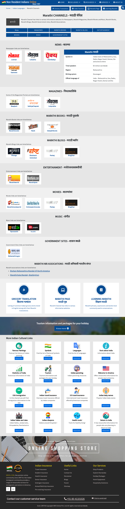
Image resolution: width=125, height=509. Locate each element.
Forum (66, 483)
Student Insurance (41, 473)
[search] (123, 8)
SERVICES (103, 2)
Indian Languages (19, 8)
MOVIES (16, 35)
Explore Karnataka (99, 473)
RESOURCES (89, 2)
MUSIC (38, 35)
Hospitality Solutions (100, 483)
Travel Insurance (41, 469)
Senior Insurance (41, 479)
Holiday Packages (99, 476)
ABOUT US (117, 2)
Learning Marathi (110, 9)
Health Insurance (41, 476)
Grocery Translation (60, 9)
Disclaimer (68, 476)
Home (8, 8)
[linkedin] (13, 489)
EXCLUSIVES (73, 2)
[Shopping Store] (62, 449)
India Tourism (78, 9)
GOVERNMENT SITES (60, 35)
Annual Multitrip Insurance (44, 486)
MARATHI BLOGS (82, 30)
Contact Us (68, 473)
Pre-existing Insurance (43, 490)
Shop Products (98, 469)
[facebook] (8, 489)
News (17, 30)
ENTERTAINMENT (103, 30)
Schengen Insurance (42, 483)
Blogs (66, 479)
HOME (61, 2)
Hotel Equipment (99, 479)
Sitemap (67, 486)
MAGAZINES (38, 30)
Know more (62, 328)
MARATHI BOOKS (60, 30)
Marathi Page (93, 9)
